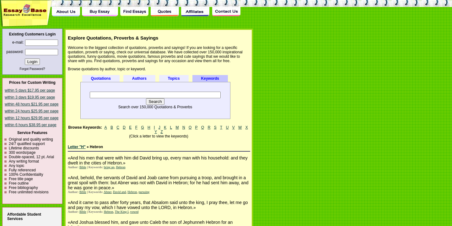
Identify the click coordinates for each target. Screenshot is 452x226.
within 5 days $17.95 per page (30, 90)
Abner (107, 192)
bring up (109, 167)
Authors (139, 78)
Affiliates (195, 8)
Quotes (164, 8)
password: (15, 52)
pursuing (143, 192)
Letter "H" (77, 147)
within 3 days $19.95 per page (30, 97)
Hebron (120, 167)
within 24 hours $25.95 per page (31, 111)
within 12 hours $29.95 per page (31, 118)
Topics (174, 78)
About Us (66, 8)
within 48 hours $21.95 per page (31, 104)
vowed (134, 211)
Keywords (210, 78)
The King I (122, 211)
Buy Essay (100, 8)
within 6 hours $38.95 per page (30, 125)
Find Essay (134, 8)
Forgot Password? (32, 69)
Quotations (101, 78)
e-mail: (18, 42)
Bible (82, 167)
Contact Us (226, 8)
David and (119, 192)
